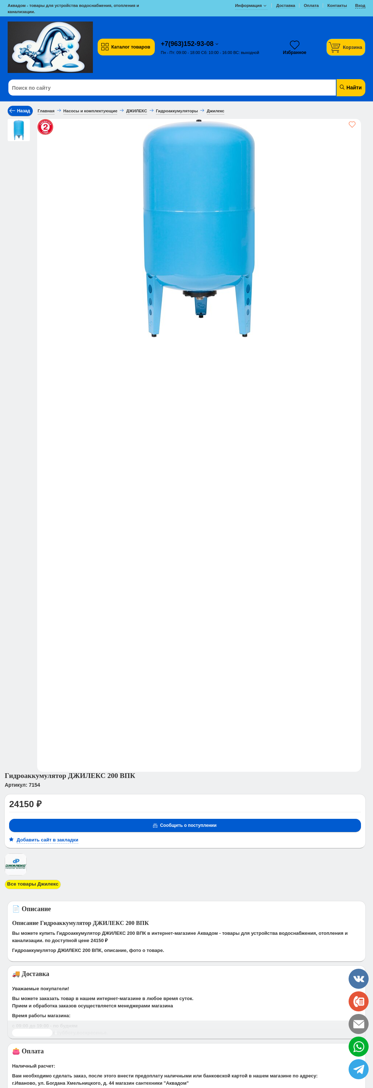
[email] (359, 1024)
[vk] (359, 979)
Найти (350, 87)
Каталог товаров (125, 47)
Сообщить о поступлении (184, 826)
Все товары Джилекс (31, 884)
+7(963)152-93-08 (188, 43)
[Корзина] (346, 47)
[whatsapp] (359, 1047)
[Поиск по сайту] (156, 88)
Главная (46, 111)
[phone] (359, 1001)
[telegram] (359, 1069)
